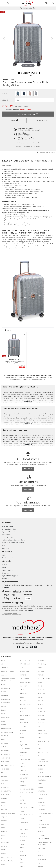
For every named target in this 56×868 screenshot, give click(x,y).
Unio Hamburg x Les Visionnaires (45, 843)
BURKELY (4, 743)
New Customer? (7, 558)
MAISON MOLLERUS (26, 807)
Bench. (3, 692)
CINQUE (4, 772)
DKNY (3, 806)
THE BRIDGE (42, 809)
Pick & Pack (42, 660)
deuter (3, 802)
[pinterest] (36, 646)
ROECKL (41, 700)
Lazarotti (23, 785)
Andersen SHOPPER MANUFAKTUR (8, 680)
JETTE (22, 734)
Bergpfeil (4, 695)
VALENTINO (42, 848)
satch (39, 726)
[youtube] (28, 646)
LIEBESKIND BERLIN (27, 792)
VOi (39, 863)
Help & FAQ (5, 573)
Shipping (25, 106)
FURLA (3, 864)
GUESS (22, 689)
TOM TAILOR (42, 828)
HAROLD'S (23, 693)
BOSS (3, 714)
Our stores (5, 548)
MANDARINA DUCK (26, 814)
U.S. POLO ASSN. (43, 839)
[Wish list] (46, 3)
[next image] (52, 38)
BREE (3, 721)
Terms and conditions (9, 529)
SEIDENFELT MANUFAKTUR (43, 760)
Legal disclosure (7, 526)
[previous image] (4, 38)
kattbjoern (23, 752)
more (7, 587)
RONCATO (41, 704)
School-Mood (42, 734)
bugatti (3, 739)
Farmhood (5, 842)
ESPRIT (3, 835)
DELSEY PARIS (8, 79)
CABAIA (4, 747)
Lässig (22, 781)
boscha (3, 710)
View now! (28, 469)
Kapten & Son (24, 745)
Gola (21, 667)
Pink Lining (42, 664)
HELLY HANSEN (25, 704)
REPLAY (40, 697)
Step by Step (42, 780)
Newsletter (5, 578)
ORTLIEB (23, 855)
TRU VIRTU (41, 835)
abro (3, 664)
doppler (4, 809)
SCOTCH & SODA (43, 741)
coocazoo (4, 780)
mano (22, 818)
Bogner (3, 706)
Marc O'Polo (24, 829)
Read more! (28, 489)
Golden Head (24, 671)
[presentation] (8, 3)
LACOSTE (23, 770)
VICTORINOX (42, 859)
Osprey (22, 859)
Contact (4, 565)
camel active (5, 754)
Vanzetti (40, 852)
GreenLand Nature (26, 682)
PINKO (40, 667)
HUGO (22, 719)
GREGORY (23, 686)
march (22, 826)
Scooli (40, 737)
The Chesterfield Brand (45, 813)
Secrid (40, 756)
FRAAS (3, 853)
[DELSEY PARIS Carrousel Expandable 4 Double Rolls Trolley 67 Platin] (14, 345)
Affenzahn (4, 667)
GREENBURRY (24, 678)
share (14, 120)
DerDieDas (5, 794)
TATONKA (41, 802)
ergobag (4, 831)
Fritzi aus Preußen (7, 861)
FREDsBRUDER (6, 857)
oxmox (22, 862)
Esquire (4, 839)
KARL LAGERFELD (26, 748)
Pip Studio (41, 671)
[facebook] (19, 646)
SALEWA (41, 715)
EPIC (3, 828)
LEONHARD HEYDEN (27, 789)
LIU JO (22, 796)
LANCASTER (24, 778)
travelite (40, 831)
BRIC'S (3, 725)
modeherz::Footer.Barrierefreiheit (13, 540)
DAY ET (3, 783)
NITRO (22, 848)
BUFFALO (4, 736)
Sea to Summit (43, 752)
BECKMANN (5, 688)
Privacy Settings (7, 537)
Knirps (22, 763)
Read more (28, 401)
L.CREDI (22, 767)
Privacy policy (6, 534)
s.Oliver (40, 772)
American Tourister (7, 671)
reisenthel (41, 693)
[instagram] (32, 646)
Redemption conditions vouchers (13, 543)
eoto (2, 824)
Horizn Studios (25, 715)
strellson (41, 787)
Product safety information (46, 152)
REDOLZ (41, 689)
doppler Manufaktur (8, 813)
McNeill (22, 833)
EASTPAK (4, 820)
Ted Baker (41, 806)
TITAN (40, 820)
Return (4, 567)
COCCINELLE (5, 776)
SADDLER (41, 712)
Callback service (7, 570)
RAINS (40, 686)
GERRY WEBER (25, 660)
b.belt (3, 684)
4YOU (3, 660)
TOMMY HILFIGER (44, 824)
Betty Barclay (5, 699)
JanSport (23, 730)
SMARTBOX (42, 765)
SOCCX (40, 769)
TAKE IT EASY (42, 794)
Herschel (23, 708)
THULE (40, 817)
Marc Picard (24, 822)
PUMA (40, 682)
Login (4, 555)
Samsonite (41, 719)
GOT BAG (23, 675)
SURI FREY (41, 791)
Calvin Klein (5, 750)
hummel (23, 726)
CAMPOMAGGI (6, 761)
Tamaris (40, 798)
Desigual (4, 798)
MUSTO (22, 840)
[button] (42, 120)
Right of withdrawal (8, 532)
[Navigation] (2, 3)
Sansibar (41, 723)
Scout (40, 745)
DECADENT (5, 787)
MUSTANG (23, 837)
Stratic (40, 783)
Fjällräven (4, 846)
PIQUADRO (42, 675)
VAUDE (40, 855)
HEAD (22, 697)
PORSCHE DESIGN (44, 678)
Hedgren (23, 700)
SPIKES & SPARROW (44, 776)
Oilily (21, 851)
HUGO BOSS (24, 723)
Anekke (4, 675)
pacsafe (22, 866)
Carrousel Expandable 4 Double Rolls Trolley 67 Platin (14, 361)
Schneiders (41, 730)
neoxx (22, 844)
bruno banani (6, 728)
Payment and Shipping (10, 576)
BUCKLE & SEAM (7, 732)
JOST (21, 741)
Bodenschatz (5, 703)
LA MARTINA (24, 774)
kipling (22, 756)
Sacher (40, 708)
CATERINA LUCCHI (7, 765)
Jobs (3, 545)
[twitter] (24, 646)
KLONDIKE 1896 (25, 759)
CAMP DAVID (5, 758)
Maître (22, 811)
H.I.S (21, 712)
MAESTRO (23, 803)
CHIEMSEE (5, 769)
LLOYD (22, 800)
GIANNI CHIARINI (25, 664)
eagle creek (5, 817)
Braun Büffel (5, 717)
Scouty (40, 748)
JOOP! (22, 737)
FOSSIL (3, 850)
